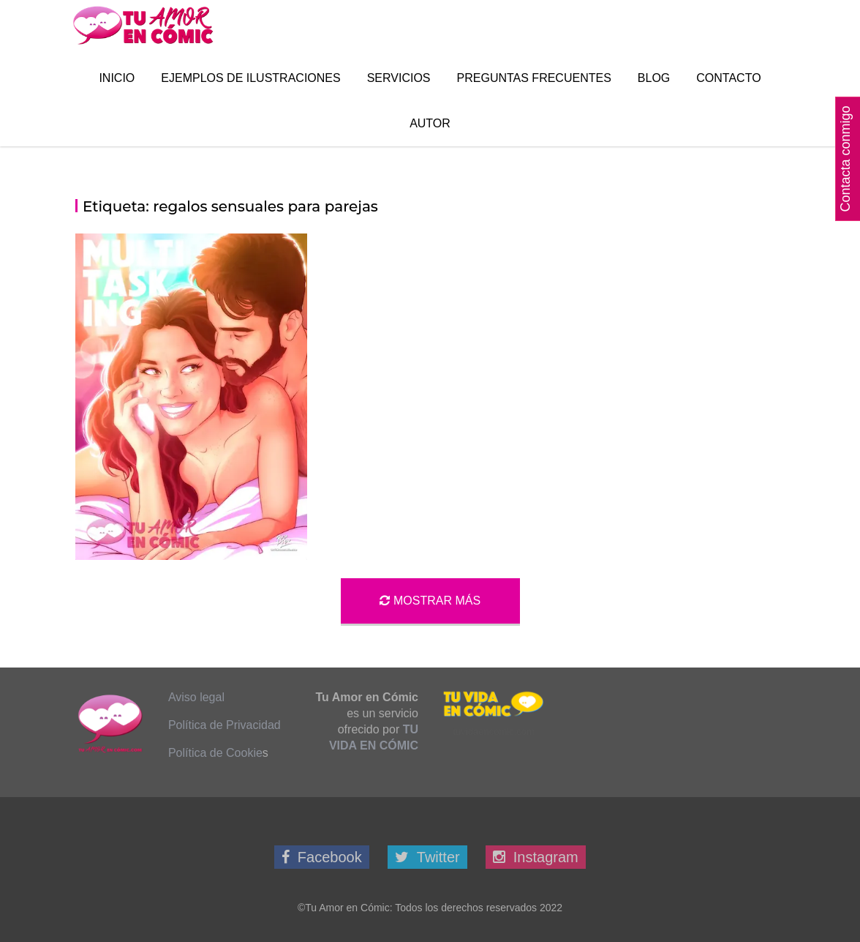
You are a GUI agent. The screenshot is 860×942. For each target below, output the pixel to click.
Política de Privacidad (224, 725)
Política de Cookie (215, 753)
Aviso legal (196, 697)
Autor (430, 123)
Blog (654, 78)
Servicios (399, 78)
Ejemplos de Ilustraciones (250, 78)
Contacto (728, 78)
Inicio (117, 78)
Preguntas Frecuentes (534, 78)
